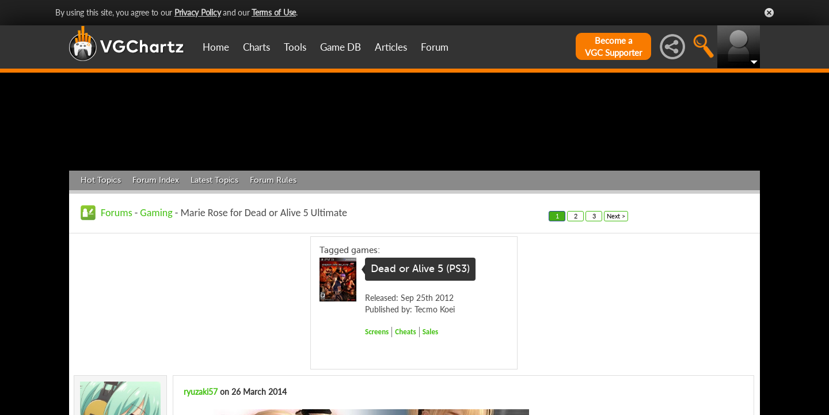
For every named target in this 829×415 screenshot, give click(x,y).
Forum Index (155, 235)
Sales (431, 386)
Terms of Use (274, 12)
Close (769, 12)
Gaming (156, 267)
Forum (434, 47)
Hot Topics (101, 235)
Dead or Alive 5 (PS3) (420, 324)
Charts (256, 47)
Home (216, 47)
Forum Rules (273, 235)
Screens (377, 386)
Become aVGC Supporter (613, 46)
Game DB (340, 47)
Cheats (405, 386)
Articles (391, 47)
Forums (116, 267)
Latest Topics (214, 235)
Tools (295, 47)
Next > (616, 270)
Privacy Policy (197, 12)
